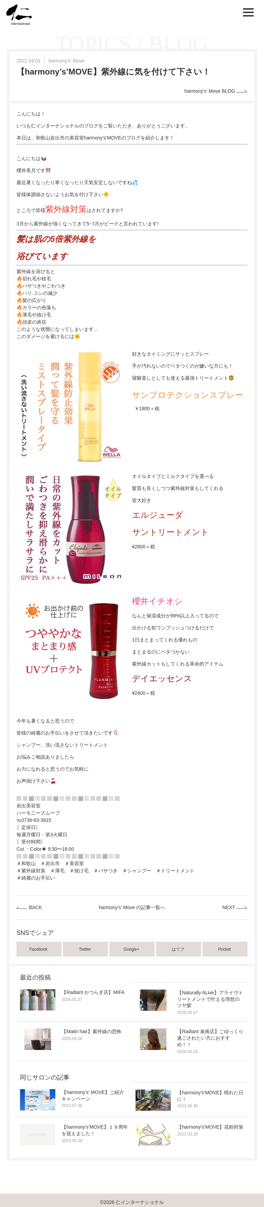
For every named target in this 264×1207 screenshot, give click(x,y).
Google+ (132, 949)
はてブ (178, 949)
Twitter (85, 949)
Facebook (39, 949)
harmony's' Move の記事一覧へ (132, 907)
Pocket (225, 949)
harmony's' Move (66, 61)
